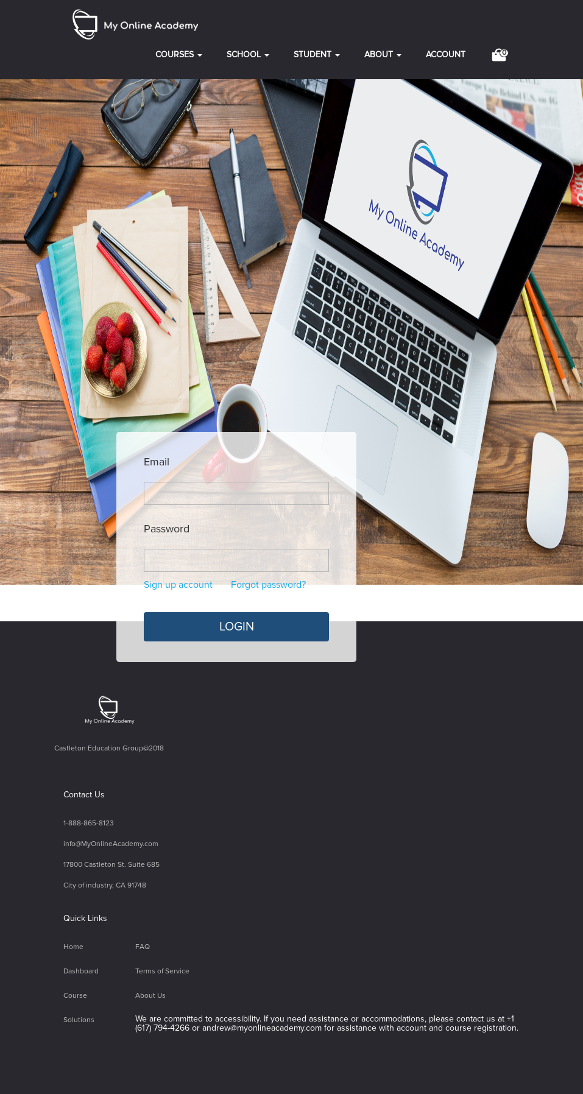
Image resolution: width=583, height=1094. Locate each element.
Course (75, 995)
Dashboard (81, 971)
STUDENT (317, 54)
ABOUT (382, 54)
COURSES (178, 54)
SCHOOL (248, 54)
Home (73, 946)
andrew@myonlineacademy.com (262, 1028)
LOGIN (236, 626)
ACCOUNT (445, 54)
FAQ (142, 946)
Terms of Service (162, 971)
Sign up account (178, 585)
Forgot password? (268, 585)
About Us (150, 995)
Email (156, 462)
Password (166, 529)
